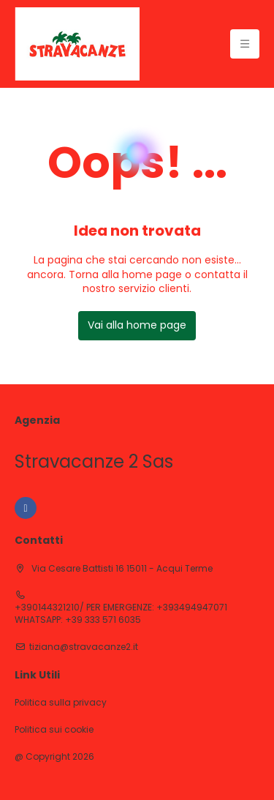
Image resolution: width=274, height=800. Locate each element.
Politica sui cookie (54, 730)
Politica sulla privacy (61, 703)
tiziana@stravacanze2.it (83, 647)
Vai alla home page (137, 325)
